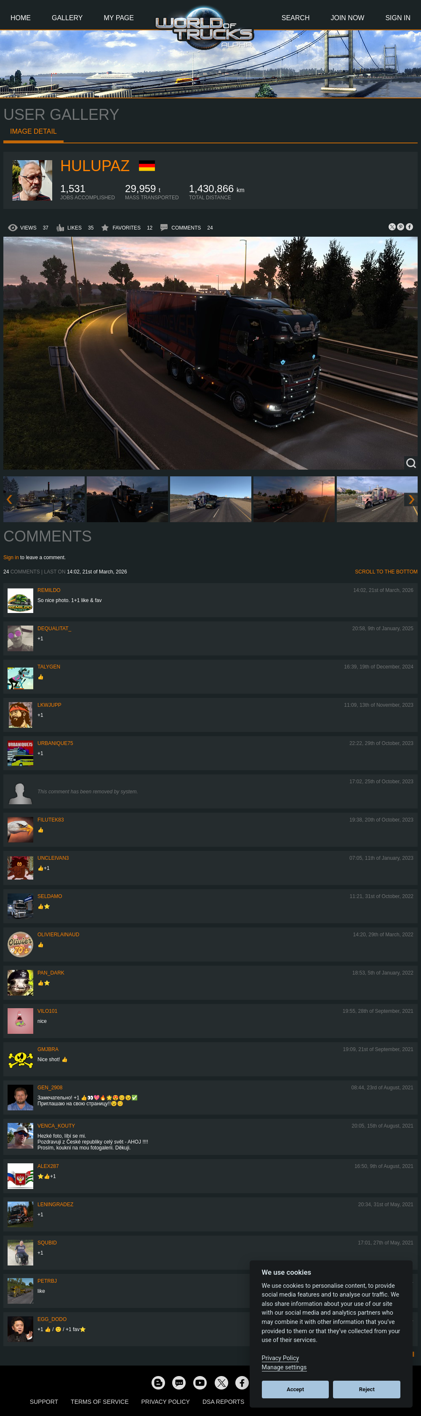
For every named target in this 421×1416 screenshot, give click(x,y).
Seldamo (49, 896)
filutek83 (50, 820)
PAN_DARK (50, 973)
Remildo (49, 590)
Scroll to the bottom (386, 572)
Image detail (33, 131)
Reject (367, 1389)
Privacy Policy (165, 1401)
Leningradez (55, 1204)
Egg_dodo (52, 1319)
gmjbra (48, 1049)
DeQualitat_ (54, 628)
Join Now (347, 17)
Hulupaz (95, 165)
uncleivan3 (53, 858)
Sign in (11, 557)
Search (296, 17)
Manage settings (284, 1367)
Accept (295, 1389)
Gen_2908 (49, 1088)
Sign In (397, 17)
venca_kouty (56, 1126)
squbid (47, 1243)
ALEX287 (48, 1166)
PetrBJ (47, 1281)
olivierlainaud (58, 935)
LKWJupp (49, 705)
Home (21, 17)
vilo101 (47, 1011)
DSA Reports (223, 1401)
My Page (119, 17)
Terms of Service (99, 1401)
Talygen (48, 667)
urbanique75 (55, 743)
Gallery (67, 17)
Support (44, 1401)
